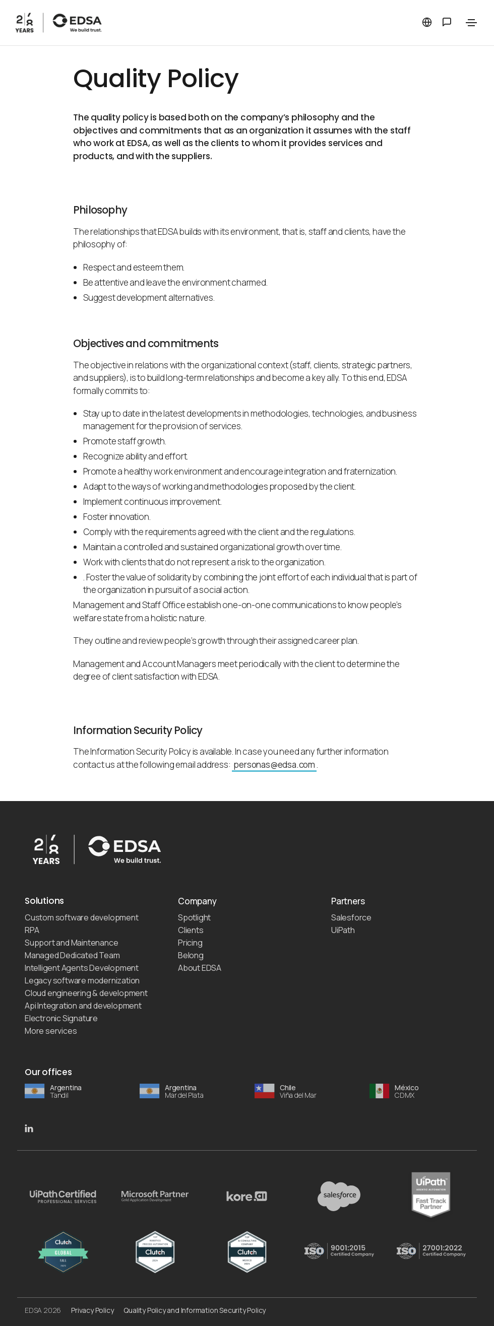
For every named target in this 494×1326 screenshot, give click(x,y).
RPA (32, 930)
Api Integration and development (83, 1005)
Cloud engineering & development (86, 993)
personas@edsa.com (274, 764)
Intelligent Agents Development (82, 967)
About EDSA (199, 967)
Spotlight (194, 917)
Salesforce (351, 917)
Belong (191, 955)
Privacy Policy (92, 1310)
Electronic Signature (61, 1018)
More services (51, 1030)
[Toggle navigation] (471, 22)
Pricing (190, 942)
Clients (191, 930)
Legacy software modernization (82, 980)
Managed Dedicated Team (72, 955)
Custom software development (82, 917)
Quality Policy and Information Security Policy (195, 1310)
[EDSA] (116, 23)
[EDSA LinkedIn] (29, 1127)
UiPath (343, 930)
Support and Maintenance (71, 942)
